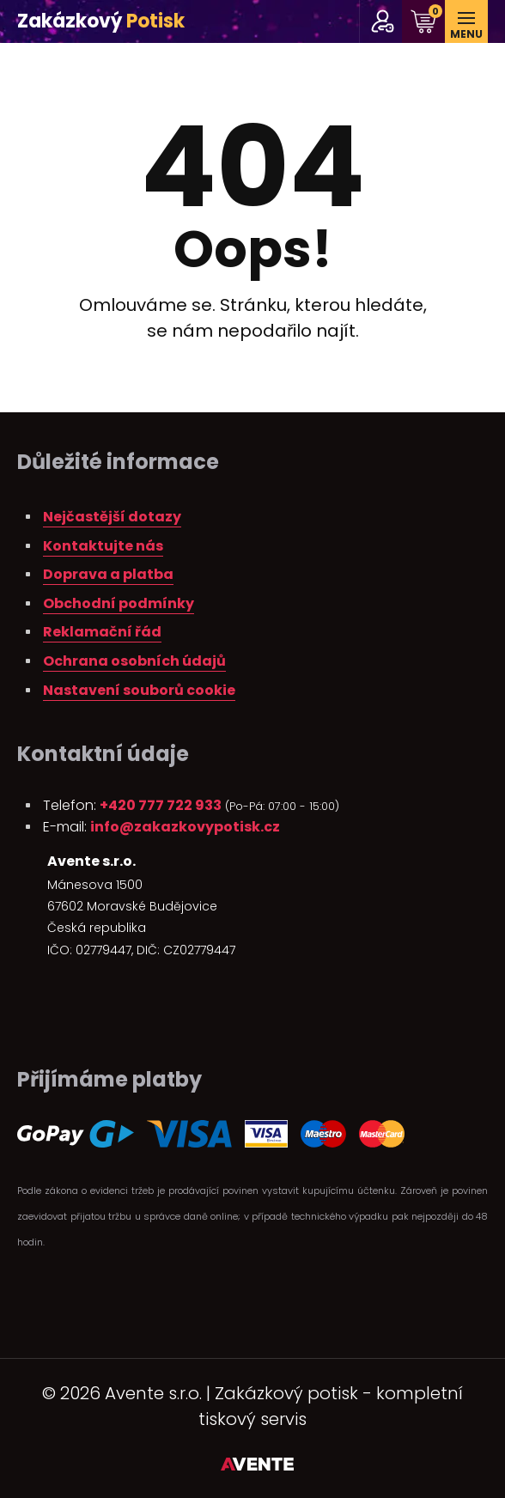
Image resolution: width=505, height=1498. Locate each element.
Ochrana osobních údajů (134, 661)
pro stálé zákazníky (382, 21)
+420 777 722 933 (161, 805)
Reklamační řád (102, 632)
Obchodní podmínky (118, 603)
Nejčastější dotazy (112, 517)
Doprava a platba (108, 574)
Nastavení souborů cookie (139, 690)
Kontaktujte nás (103, 546)
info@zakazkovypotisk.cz (185, 827)
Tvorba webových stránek (257, 1467)
